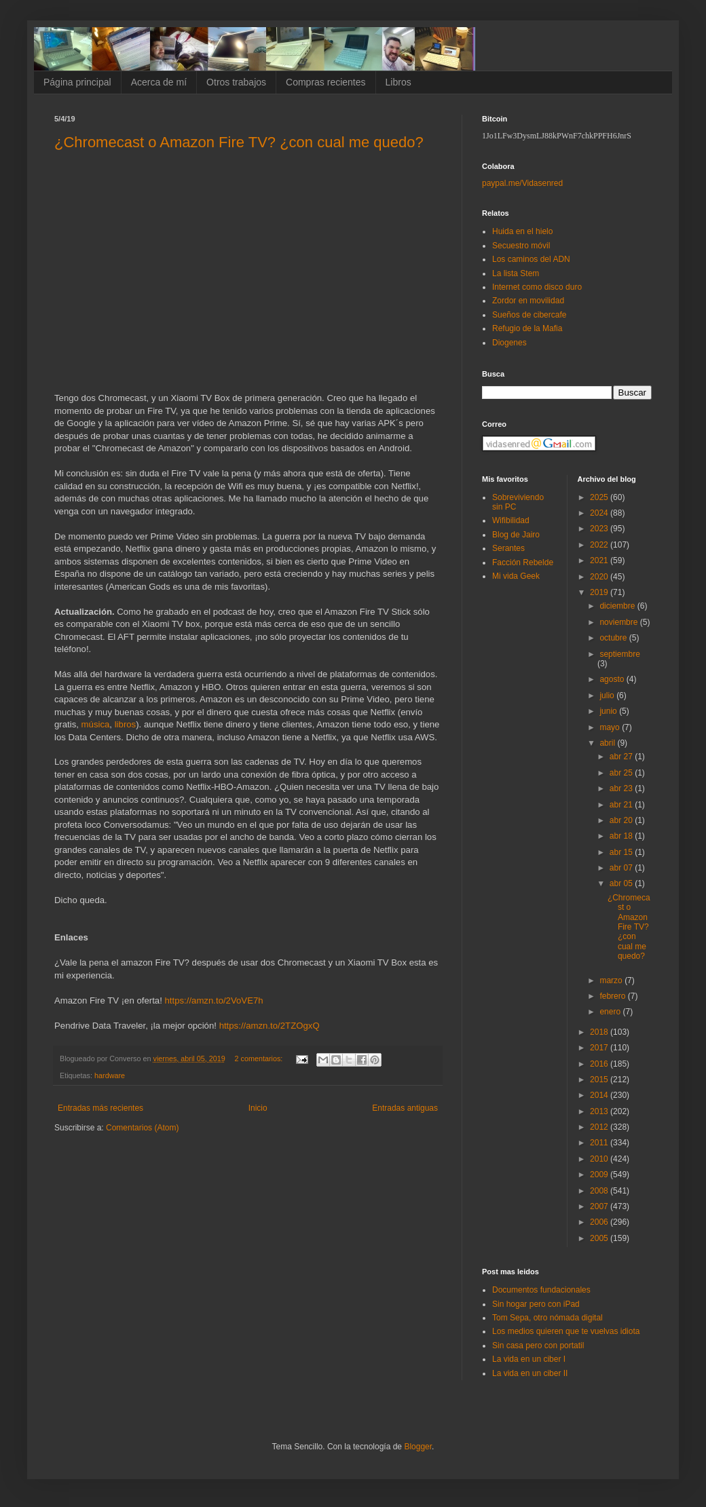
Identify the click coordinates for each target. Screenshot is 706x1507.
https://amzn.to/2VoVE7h (213, 1000)
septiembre (619, 654)
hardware (109, 1075)
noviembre (619, 622)
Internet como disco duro (537, 287)
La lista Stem (515, 273)
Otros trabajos (236, 82)
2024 (600, 513)
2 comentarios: (260, 1058)
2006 (600, 1222)
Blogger (418, 1446)
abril (608, 743)
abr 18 (622, 836)
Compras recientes (326, 82)
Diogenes (509, 342)
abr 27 (622, 756)
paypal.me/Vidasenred (522, 183)
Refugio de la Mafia (527, 328)
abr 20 (622, 820)
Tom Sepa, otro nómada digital (547, 1317)
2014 (600, 1095)
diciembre (618, 606)
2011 (600, 1142)
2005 (600, 1238)
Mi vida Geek (516, 576)
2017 (600, 1047)
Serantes (508, 548)
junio (609, 711)
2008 (600, 1191)
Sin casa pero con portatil (538, 1345)
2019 (600, 592)
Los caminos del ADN (531, 259)
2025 (600, 497)
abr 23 (622, 788)
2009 (600, 1174)
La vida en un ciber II (530, 1373)
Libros (398, 82)
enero (611, 1011)
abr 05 (622, 883)
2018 (600, 1032)
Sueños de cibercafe (529, 315)
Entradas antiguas (405, 1108)
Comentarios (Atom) (142, 1127)
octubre (614, 638)
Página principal (77, 82)
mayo (610, 727)
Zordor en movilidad (528, 300)
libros (125, 724)
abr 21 (622, 804)
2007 (600, 1206)
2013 (600, 1111)
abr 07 (622, 868)
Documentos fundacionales (541, 1290)
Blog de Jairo (516, 534)
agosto (612, 679)
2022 (600, 545)
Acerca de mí (159, 82)
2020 (600, 576)
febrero (613, 996)
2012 (600, 1127)
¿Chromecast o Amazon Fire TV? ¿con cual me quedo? (239, 142)
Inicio (257, 1108)
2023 (600, 528)
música (95, 724)
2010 (600, 1159)
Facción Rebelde (522, 562)
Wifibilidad (511, 520)
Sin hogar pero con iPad (536, 1304)
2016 (600, 1064)
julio (607, 695)
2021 (600, 560)
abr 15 (622, 852)
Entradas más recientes (100, 1108)
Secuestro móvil (521, 245)
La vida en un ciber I (528, 1359)
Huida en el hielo (522, 231)
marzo (612, 980)
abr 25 (622, 773)
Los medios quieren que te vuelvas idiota (565, 1331)
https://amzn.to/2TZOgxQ (269, 1025)
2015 (600, 1079)
